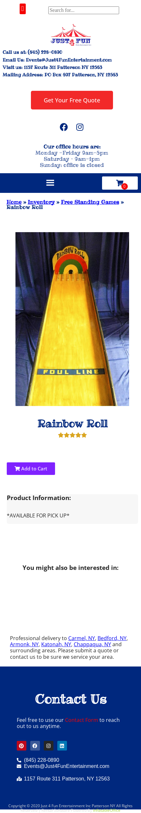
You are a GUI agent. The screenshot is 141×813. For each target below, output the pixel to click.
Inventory (41, 201)
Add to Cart (30, 468)
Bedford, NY (112, 638)
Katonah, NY (56, 644)
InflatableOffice (106, 810)
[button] (23, 9)
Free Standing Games (90, 201)
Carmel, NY (81, 638)
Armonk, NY (24, 644)
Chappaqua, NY (92, 644)
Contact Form (81, 719)
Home (14, 201)
